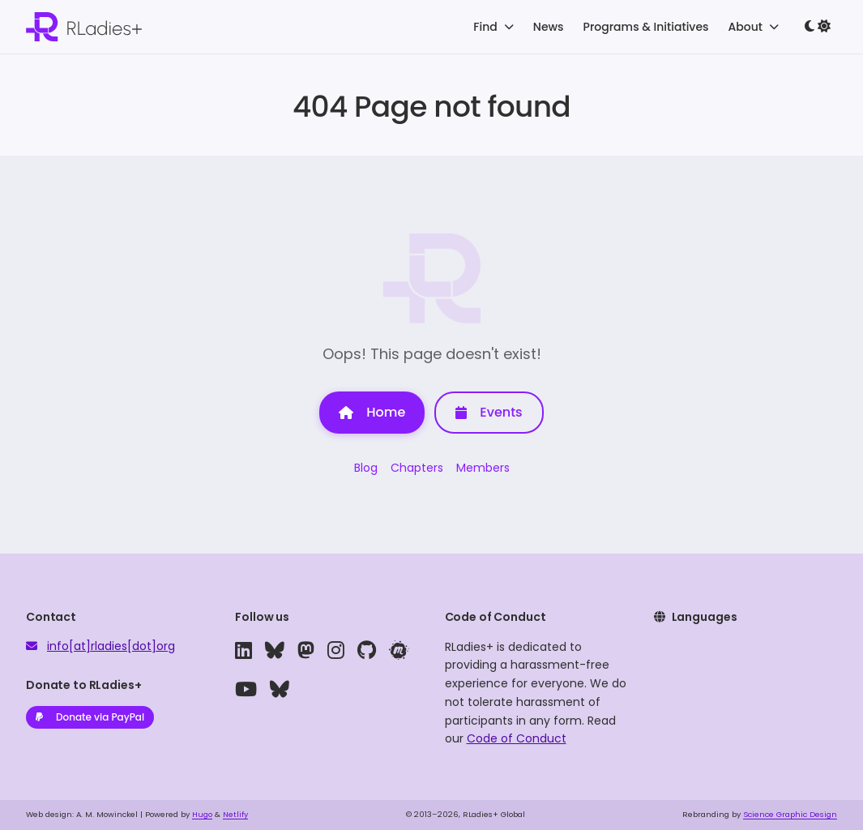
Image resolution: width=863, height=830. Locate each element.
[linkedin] (243, 651)
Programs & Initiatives (646, 27)
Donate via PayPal (90, 717)
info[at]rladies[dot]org (111, 646)
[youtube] (246, 690)
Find (493, 27)
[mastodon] (305, 651)
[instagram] (335, 651)
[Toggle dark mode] (817, 27)
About (753, 27)
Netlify (235, 814)
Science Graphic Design (790, 814)
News (548, 27)
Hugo (202, 814)
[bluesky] (274, 651)
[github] (366, 651)
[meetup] (398, 651)
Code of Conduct (516, 738)
